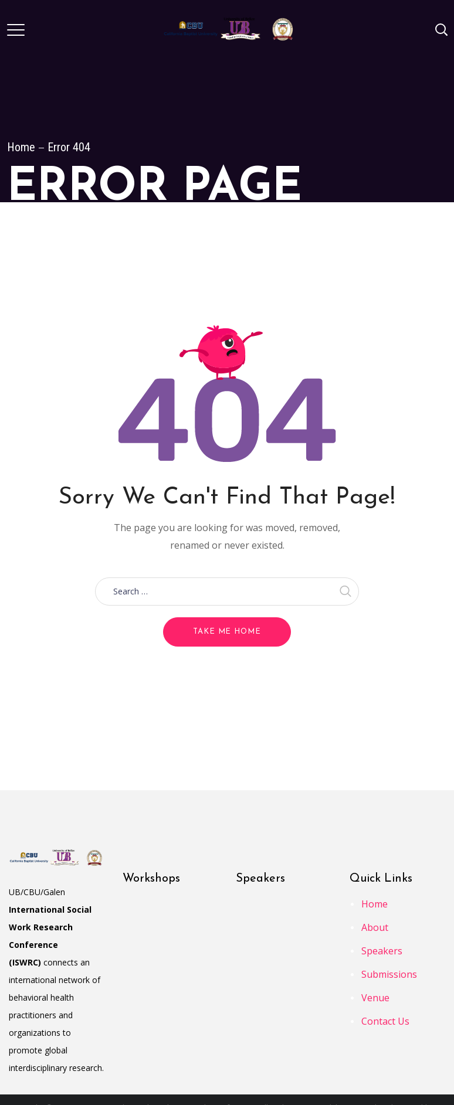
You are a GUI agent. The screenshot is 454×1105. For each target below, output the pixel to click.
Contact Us (385, 1021)
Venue (375, 997)
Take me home (227, 631)
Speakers (381, 950)
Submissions (389, 974)
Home (21, 147)
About (374, 927)
